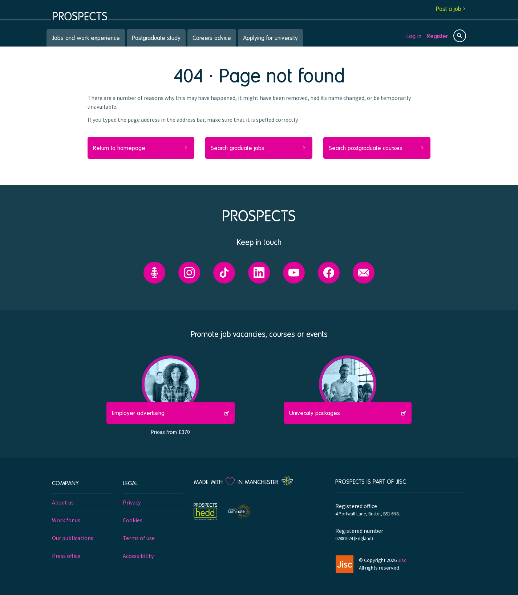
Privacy (132, 502)
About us (63, 502)
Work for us (66, 520)
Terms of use (139, 538)
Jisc (402, 560)
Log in (413, 35)
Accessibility (138, 555)
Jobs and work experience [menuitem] (86, 37)
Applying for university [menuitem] (270, 37)
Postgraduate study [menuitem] (156, 37)
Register (437, 35)
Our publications (72, 538)
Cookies (132, 520)
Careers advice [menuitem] (212, 37)
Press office (66, 555)
